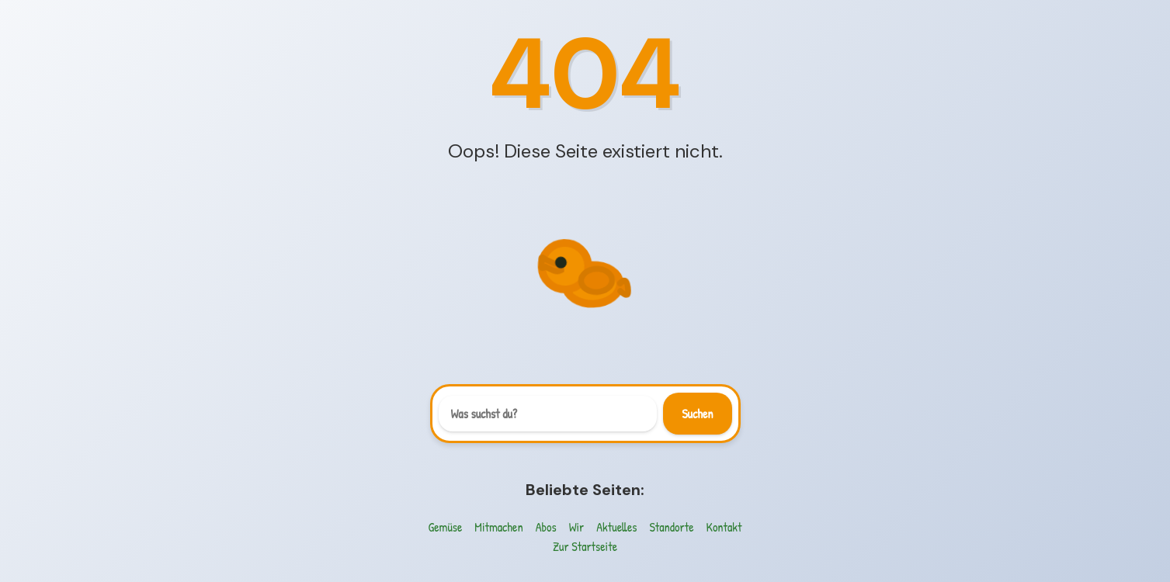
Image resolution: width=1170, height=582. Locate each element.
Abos (546, 526)
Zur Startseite (585, 546)
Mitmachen (498, 526)
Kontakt (724, 526)
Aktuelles (616, 526)
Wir (577, 526)
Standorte (671, 526)
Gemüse (446, 526)
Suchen (697, 413)
